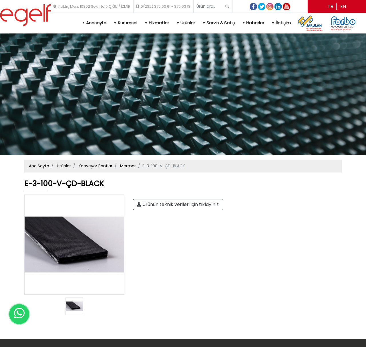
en (343, 6)
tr (330, 6)
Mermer (128, 166)
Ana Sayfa (39, 166)
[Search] (210, 6)
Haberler (255, 23)
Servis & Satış (220, 23)
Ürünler (187, 23)
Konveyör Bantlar (95, 166)
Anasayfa (96, 23)
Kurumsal (127, 23)
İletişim (283, 23)
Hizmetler (159, 23)
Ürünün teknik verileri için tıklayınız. (178, 204)
